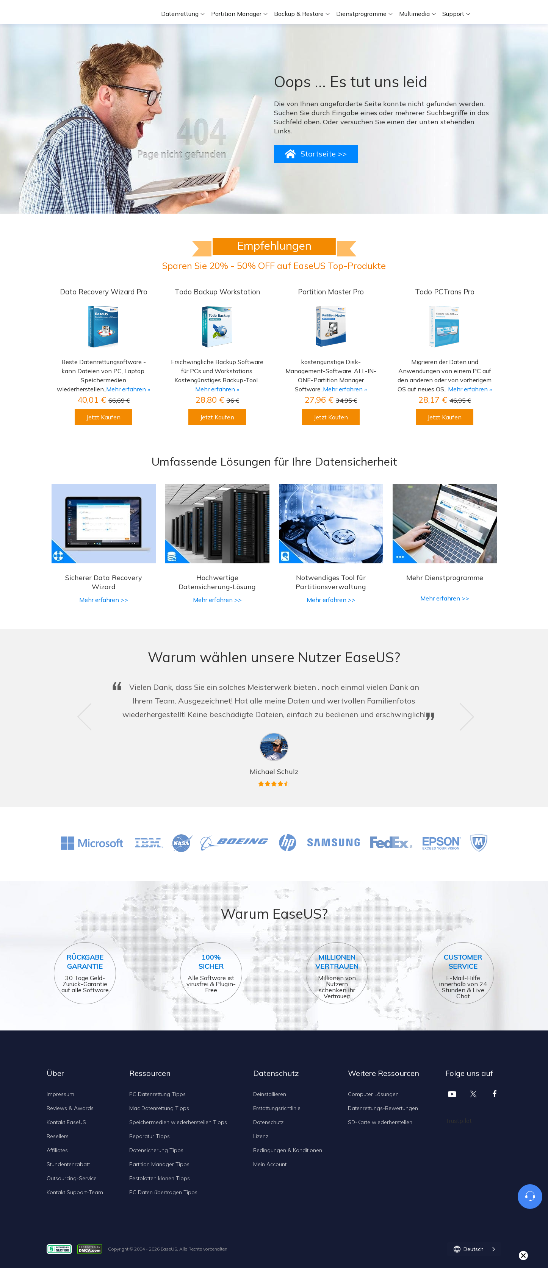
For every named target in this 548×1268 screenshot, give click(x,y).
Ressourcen (150, 1073)
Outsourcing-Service (72, 1178)
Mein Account (270, 1164)
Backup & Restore (299, 13)
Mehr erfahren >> (103, 600)
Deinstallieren (269, 1094)
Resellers (58, 1136)
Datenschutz (268, 1122)
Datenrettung (180, 13)
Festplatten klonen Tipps (159, 1178)
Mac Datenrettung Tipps (159, 1108)
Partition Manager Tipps (159, 1164)
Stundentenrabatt (68, 1164)
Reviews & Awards (70, 1108)
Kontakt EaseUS (66, 1122)
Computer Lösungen (373, 1094)
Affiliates (57, 1150)
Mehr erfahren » (128, 389)
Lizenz (260, 1136)
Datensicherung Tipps (156, 1150)
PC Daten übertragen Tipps (163, 1192)
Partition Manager (236, 13)
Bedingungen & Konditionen (287, 1150)
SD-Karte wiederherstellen (380, 1122)
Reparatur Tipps (149, 1136)
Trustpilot (458, 1120)
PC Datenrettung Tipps (157, 1094)
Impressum (60, 1094)
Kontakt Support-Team (75, 1192)
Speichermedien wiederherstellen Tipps (178, 1122)
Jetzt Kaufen (103, 417)
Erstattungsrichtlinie (277, 1108)
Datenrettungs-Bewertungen (383, 1108)
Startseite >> (324, 153)
